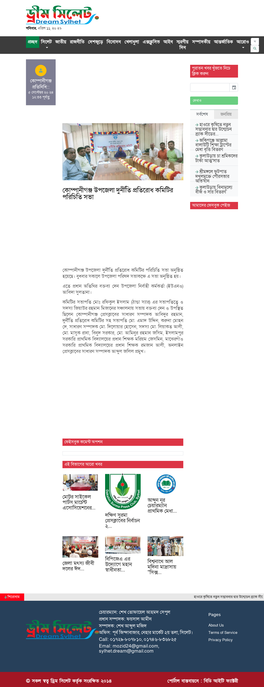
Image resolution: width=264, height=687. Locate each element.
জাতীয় (60, 42)
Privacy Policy (220, 640)
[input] (210, 87)
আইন (168, 42)
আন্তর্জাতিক (223, 42)
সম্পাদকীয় (201, 42)
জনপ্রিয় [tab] (226, 114)
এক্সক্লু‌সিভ (151, 42)
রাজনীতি (77, 42)
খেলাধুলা (131, 42)
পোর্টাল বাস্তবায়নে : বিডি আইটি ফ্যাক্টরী (202, 681)
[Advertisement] (122, 91)
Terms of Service (222, 632)
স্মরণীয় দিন (182, 45)
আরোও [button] (243, 42)
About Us (216, 625)
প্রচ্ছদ (32, 42)
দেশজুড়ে (95, 42)
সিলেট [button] (46, 42)
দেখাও (197, 100)
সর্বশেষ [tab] (202, 114)
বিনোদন (114, 42)
